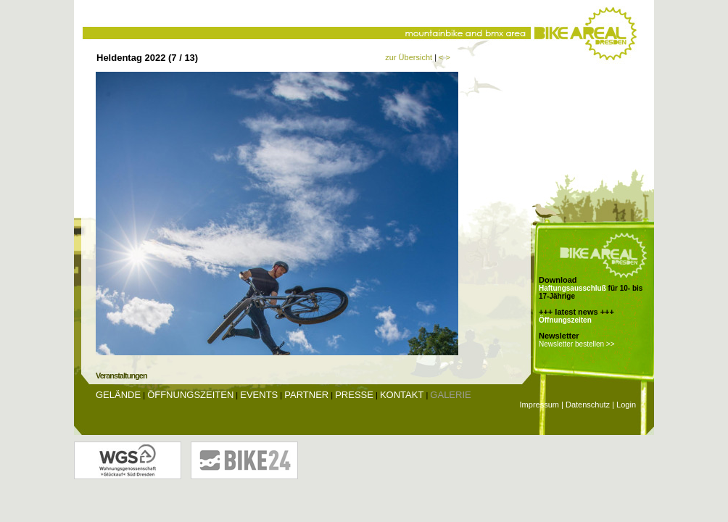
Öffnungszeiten (565, 320)
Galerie (450, 394)
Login (626, 404)
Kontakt (401, 394)
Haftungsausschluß (572, 288)
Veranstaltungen (121, 375)
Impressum (539, 404)
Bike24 (244, 460)
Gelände (118, 394)
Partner (306, 394)
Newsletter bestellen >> (577, 344)
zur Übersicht (408, 57)
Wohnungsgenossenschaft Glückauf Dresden (127, 460)
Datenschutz (588, 404)
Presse (354, 394)
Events (259, 394)
